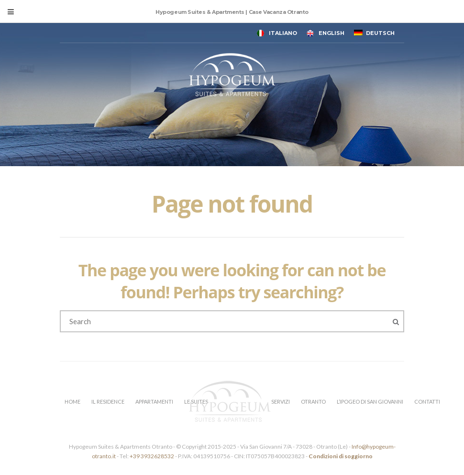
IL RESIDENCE (107, 401)
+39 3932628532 (152, 456)
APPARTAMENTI (154, 401)
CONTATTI (427, 401)
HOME (72, 401)
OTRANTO (313, 401)
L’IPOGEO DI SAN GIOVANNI (370, 401)
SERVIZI (280, 401)
